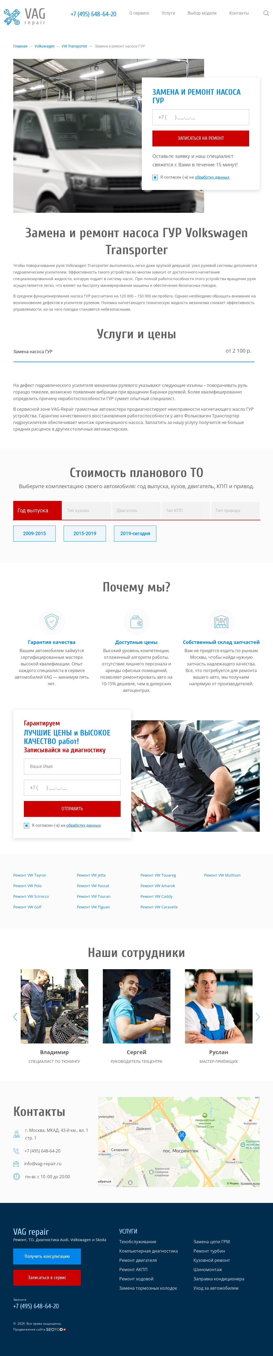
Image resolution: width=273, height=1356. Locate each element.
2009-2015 (34, 533)
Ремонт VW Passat (93, 885)
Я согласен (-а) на (190, 177)
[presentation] (15, 1017)
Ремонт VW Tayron (29, 875)
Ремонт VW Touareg (158, 875)
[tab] (37, 510)
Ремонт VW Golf (27, 906)
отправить (72, 809)
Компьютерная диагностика (148, 1251)
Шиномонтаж (207, 1269)
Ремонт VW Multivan (222, 875)
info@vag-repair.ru (42, 1164)
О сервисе (139, 13)
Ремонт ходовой (136, 1279)
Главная (20, 46)
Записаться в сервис (47, 1277)
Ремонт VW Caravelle (159, 906)
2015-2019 (84, 533)
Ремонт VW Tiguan (93, 906)
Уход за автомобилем (216, 1288)
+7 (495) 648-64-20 (93, 14)
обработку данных (212, 177)
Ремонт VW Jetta (91, 875)
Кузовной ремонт (211, 1260)
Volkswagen (44, 46)
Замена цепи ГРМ (211, 1242)
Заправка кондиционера (218, 1279)
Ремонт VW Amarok (157, 885)
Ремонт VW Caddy (156, 896)
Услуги (168, 13)
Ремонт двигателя (138, 1260)
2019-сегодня (135, 533)
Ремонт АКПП (133, 1269)
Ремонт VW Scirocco (31, 896)
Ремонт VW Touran (94, 896)
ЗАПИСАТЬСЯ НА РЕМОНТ (201, 138)
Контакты (239, 13)
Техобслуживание (137, 1242)
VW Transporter (74, 46)
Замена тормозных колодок (148, 1288)
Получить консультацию (47, 1256)
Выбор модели (202, 13)
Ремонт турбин (209, 1251)
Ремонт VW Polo (27, 885)
